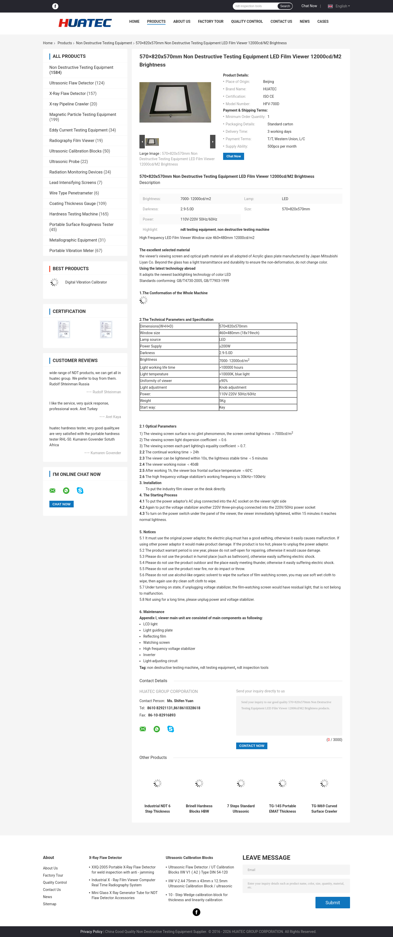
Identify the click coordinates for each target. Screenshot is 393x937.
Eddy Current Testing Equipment (78, 130)
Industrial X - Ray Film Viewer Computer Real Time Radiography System (123, 882)
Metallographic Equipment (73, 240)
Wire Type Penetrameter (71, 193)
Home (134, 21)
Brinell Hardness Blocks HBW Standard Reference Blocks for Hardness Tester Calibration (199, 809)
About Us (181, 21)
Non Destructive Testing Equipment (104, 43)
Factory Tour (211, 21)
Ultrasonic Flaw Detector (71, 83)
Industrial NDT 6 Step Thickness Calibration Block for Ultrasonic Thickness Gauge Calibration (157, 809)
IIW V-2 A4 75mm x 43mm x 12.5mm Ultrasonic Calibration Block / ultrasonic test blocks (200, 884)
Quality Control (247, 21)
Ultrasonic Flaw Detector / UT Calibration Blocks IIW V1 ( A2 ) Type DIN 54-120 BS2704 (201, 870)
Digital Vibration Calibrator (86, 282)
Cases (323, 21)
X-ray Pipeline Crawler (69, 104)
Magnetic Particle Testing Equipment (82, 114)
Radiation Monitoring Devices (76, 172)
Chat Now (309, 6)
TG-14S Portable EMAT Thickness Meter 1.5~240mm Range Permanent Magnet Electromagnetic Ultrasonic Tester (282, 809)
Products (156, 21)
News (305, 21)
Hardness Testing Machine (73, 214)
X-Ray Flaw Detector (67, 93)
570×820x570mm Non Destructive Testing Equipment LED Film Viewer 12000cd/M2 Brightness (177, 158)
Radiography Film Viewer (71, 140)
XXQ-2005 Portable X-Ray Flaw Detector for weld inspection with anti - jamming (124, 869)
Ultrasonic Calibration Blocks (75, 151)
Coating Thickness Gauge (72, 203)
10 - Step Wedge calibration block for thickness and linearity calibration (198, 897)
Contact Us (281, 21)
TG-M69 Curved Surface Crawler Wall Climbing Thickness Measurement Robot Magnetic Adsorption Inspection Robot (324, 809)
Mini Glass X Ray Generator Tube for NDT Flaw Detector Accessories (125, 895)
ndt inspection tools (252, 668)
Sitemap (49, 904)
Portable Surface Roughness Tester (81, 224)
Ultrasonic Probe (64, 161)
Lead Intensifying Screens (72, 182)
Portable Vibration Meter (71, 250)
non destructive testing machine (172, 668)
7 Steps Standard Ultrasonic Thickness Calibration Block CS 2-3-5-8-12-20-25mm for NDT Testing (241, 809)
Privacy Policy (91, 932)
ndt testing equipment (217, 668)
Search (285, 6)
